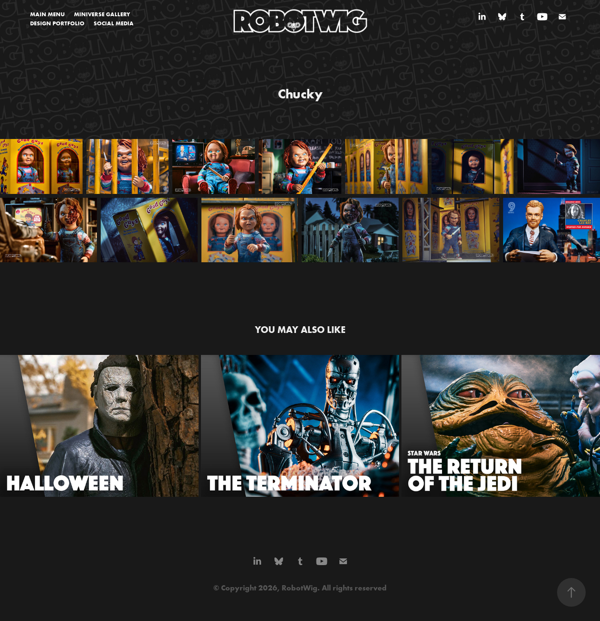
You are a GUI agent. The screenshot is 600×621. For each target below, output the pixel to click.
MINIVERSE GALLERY (102, 14)
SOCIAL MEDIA (114, 23)
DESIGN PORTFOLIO (57, 23)
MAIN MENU (47, 14)
